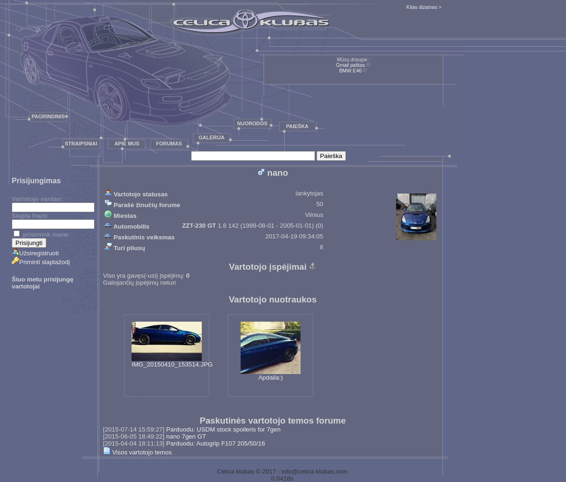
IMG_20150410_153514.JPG (172, 345)
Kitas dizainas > (423, 7)
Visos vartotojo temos (137, 452)
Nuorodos (252, 123)
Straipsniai (81, 143)
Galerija (211, 137)
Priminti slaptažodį (41, 262)
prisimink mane (41, 234)
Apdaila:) (271, 351)
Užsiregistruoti (35, 253)
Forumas (169, 143)
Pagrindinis (48, 116)
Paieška (297, 126)
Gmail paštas (350, 65)
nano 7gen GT (186, 436)
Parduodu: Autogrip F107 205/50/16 (215, 443)
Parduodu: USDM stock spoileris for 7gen (223, 429)
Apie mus (126, 143)
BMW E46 (350, 70)
